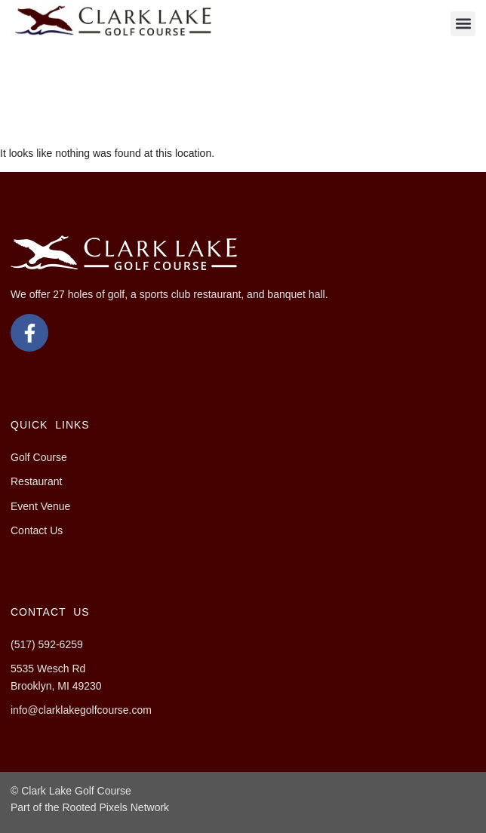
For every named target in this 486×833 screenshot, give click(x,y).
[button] (463, 23)
